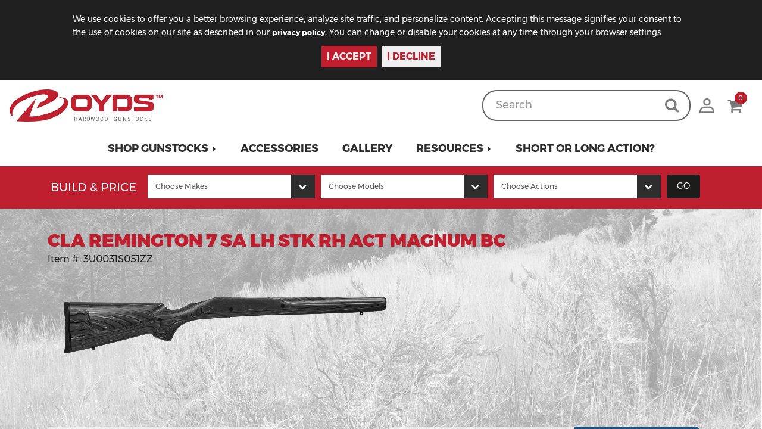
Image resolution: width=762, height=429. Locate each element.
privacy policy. (316, 32)
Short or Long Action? (585, 148)
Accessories (279, 148)
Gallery (367, 148)
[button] (162, 148)
